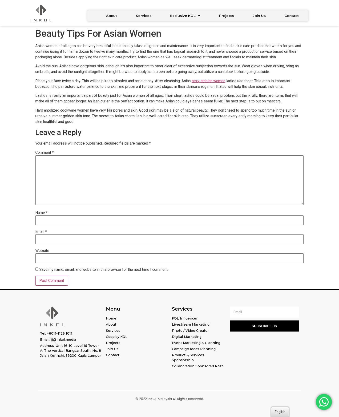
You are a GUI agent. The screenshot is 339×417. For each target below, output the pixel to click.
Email (41, 232)
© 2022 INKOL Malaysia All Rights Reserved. (169, 399)
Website (42, 251)
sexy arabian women (208, 81)
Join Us (259, 15)
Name (41, 213)
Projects (226, 15)
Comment (44, 152)
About (111, 15)
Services (143, 15)
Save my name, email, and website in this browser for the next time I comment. (103, 269)
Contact (291, 15)
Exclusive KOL (185, 16)
